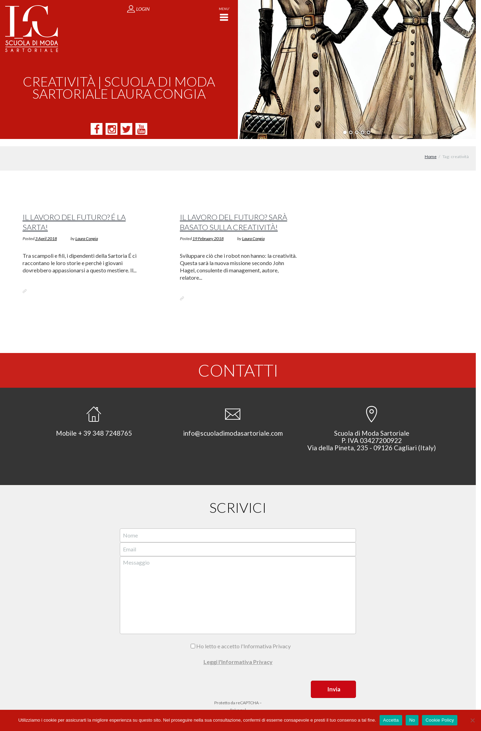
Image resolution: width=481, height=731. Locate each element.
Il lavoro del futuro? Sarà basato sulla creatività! (234, 214)
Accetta (391, 720)
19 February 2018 (208, 231)
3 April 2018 (46, 231)
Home (431, 149)
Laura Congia (86, 231)
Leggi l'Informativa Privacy (238, 654)
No (412, 720)
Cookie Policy (439, 720)
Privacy (237, 702)
